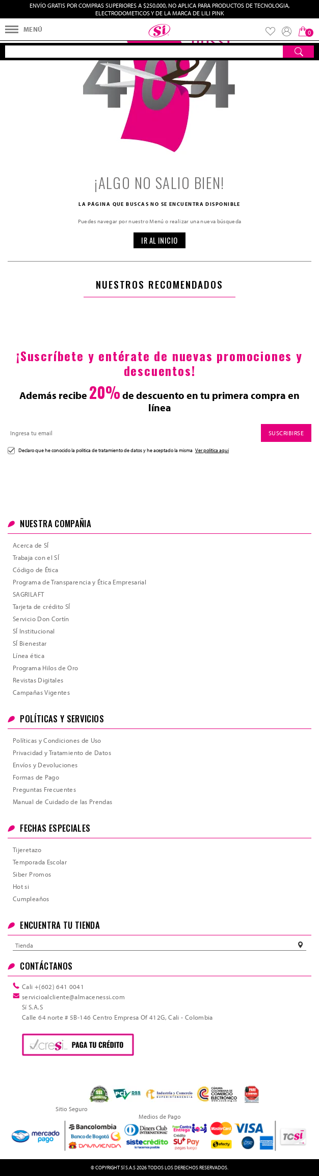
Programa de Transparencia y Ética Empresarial (79, 582)
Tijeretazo (27, 849)
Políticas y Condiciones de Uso (57, 740)
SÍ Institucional (34, 631)
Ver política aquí (212, 450)
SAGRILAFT (28, 594)
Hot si (21, 886)
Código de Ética (35, 570)
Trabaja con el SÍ (36, 557)
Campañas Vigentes (41, 692)
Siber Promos (32, 874)
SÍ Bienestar (29, 643)
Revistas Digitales (38, 680)
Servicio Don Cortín (41, 619)
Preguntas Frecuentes (44, 789)
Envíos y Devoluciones (45, 765)
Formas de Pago (36, 777)
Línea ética (28, 655)
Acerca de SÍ (30, 545)
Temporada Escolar (40, 862)
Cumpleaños (31, 899)
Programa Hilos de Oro (45, 668)
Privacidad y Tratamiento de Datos (62, 752)
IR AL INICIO (159, 240)
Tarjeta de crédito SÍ (41, 606)
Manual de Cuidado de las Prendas (63, 801)
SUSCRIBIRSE (286, 433)
